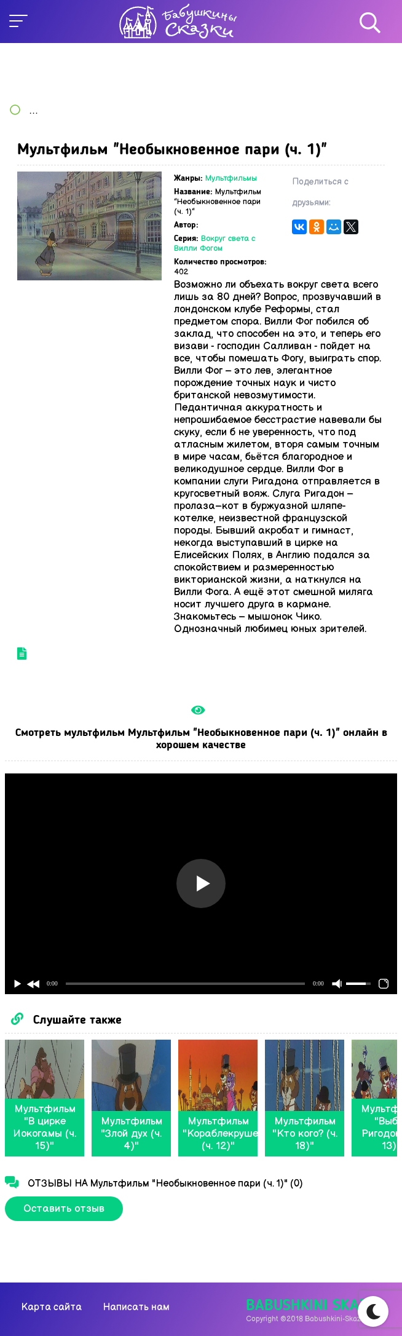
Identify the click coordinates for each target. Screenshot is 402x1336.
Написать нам (136, 1307)
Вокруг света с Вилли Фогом (214, 243)
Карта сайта (52, 1307)
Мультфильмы (231, 178)
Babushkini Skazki (313, 1306)
